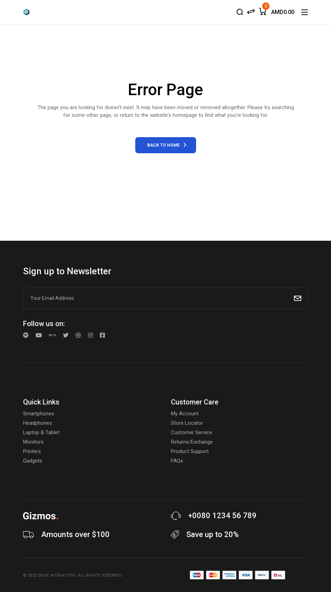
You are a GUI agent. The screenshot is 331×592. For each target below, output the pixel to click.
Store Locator (187, 423)
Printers (32, 451)
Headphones (37, 423)
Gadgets (32, 461)
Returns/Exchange (192, 442)
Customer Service (191, 432)
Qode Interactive (56, 575)
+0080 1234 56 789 (222, 515)
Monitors (33, 442)
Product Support (190, 451)
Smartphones (38, 413)
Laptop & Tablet (41, 432)
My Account (185, 413)
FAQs (177, 461)
